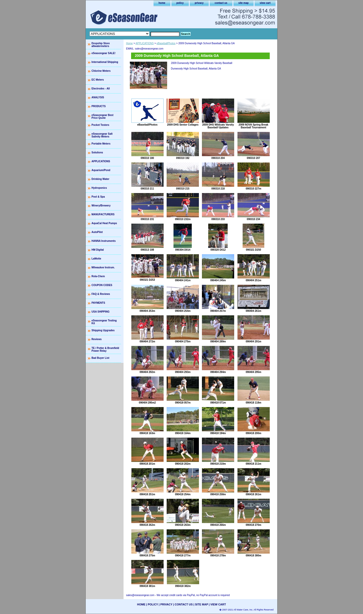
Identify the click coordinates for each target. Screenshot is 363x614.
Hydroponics (99, 187)
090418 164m (183, 433)
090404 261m (253, 311)
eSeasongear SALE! (103, 53)
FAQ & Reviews (101, 294)
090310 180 (147, 158)
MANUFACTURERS (103, 214)
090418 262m (147, 525)
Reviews (97, 339)
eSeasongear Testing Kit (104, 322)
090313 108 (147, 249)
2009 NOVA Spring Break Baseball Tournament (253, 126)
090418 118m (253, 402)
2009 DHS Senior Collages (183, 124)
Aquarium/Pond (101, 170)
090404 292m (147, 372)
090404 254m (183, 311)
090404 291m (253, 341)
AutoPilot (97, 232)
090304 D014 (182, 249)
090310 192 (183, 158)
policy (180, 3)
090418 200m (253, 433)
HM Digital (98, 249)
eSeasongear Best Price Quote (102, 116)
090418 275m (147, 555)
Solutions (97, 152)
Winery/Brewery (101, 205)
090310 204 (218, 158)
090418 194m (218, 433)
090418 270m (253, 525)
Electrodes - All (101, 88)
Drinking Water (100, 179)
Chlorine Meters (101, 70)
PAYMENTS (98, 302)
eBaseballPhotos (166, 43)
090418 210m (218, 463)
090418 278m (218, 555)
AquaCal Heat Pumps (104, 223)
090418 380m (253, 555)
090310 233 (218, 219)
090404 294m (218, 372)
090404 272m (147, 341)
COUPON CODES (102, 285)
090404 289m (218, 341)
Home (129, 43)
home (162, 3)
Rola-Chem (98, 276)
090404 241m (183, 280)
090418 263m (183, 525)
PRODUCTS (99, 106)
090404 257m (218, 311)
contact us (221, 3)
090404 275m (183, 341)
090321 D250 (253, 249)
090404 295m (253, 372)
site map (243, 3)
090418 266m (218, 525)
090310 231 (147, 219)
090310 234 (253, 219)
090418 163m (147, 433)
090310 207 (253, 158)
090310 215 (183, 188)
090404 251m (253, 280)
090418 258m (218, 494)
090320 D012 (218, 249)
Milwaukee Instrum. (103, 267)
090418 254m (183, 494)
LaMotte (96, 258)
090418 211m (253, 463)
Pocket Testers (100, 125)
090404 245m (218, 280)
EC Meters (98, 79)
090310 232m (183, 219)
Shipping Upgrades (103, 330)
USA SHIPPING (100, 311)
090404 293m (183, 372)
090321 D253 (147, 279)
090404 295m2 (147, 402)
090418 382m (183, 586)
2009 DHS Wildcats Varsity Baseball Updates (218, 126)
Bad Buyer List (100, 358)
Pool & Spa (98, 196)
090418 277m (183, 555)
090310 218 (218, 188)
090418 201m (147, 463)
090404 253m (147, 311)
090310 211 (147, 188)
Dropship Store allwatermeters (101, 45)
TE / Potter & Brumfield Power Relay (105, 349)
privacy (199, 3)
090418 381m (147, 586)
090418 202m (183, 463)
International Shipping (105, 62)
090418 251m (147, 494)
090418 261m (253, 494)
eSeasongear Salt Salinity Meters (102, 135)
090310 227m (253, 188)
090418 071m (218, 402)
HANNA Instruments (104, 241)
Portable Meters (101, 143)
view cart (265, 3)
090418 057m (183, 402)
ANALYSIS (98, 97)
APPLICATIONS (145, 43)
